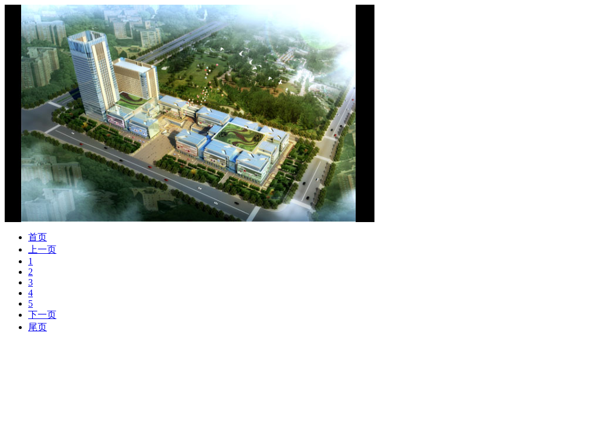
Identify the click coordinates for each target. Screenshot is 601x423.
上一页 (42, 249)
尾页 (37, 327)
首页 (37, 237)
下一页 (42, 315)
